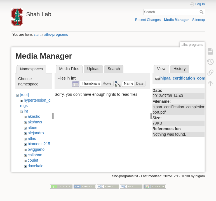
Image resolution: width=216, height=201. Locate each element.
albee (32, 127)
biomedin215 (39, 144)
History (179, 68)
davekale (35, 166)
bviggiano (36, 149)
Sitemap (198, 20)
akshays (35, 122)
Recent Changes (148, 20)
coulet (33, 160)
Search (202, 12)
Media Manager (176, 20)
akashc (34, 116)
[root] (24, 94)
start (37, 35)
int (26, 111)
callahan (35, 155)
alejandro (36, 133)
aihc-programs (56, 35)
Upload (93, 68)
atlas (32, 138)
